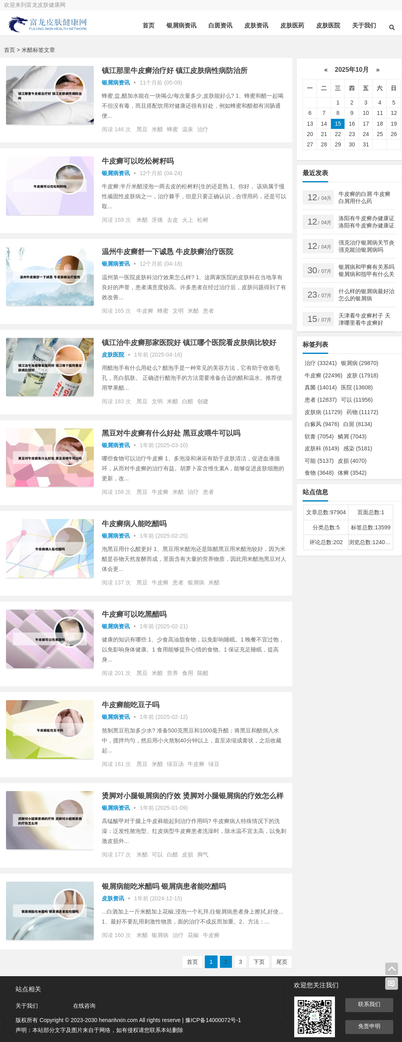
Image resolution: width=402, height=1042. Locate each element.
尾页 (281, 962)
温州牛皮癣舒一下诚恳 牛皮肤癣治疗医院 (167, 252)
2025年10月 (351, 69)
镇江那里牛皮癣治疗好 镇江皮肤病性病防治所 (175, 71)
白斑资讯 (220, 25)
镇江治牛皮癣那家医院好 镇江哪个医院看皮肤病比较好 (189, 343)
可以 (157, 854)
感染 (357, 448)
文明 (178, 311)
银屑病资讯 (181, 25)
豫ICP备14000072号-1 (213, 1020)
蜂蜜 (172, 129)
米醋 (157, 129)
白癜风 (322, 424)
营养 (172, 673)
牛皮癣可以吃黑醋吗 (134, 614)
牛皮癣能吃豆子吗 (130, 705)
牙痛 (157, 220)
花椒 (193, 935)
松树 (202, 220)
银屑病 (196, 582)
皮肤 (362, 375)
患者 (208, 311)
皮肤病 (323, 412)
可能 (319, 461)
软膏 (319, 436)
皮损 (187, 854)
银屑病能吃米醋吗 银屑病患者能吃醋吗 (164, 886)
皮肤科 (322, 448)
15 (338, 123)
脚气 (202, 854)
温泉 (187, 129)
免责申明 (369, 1026)
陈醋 (202, 673)
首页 (148, 25)
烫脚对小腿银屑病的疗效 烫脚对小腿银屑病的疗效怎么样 (192, 796)
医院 (357, 387)
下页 (259, 962)
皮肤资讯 (256, 25)
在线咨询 (84, 1006)
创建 (202, 401)
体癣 (352, 473)
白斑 (357, 424)
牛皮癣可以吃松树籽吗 (138, 161)
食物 (319, 473)
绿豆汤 (175, 764)
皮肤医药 (292, 25)
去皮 (172, 220)
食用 (187, 673)
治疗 (202, 129)
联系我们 (369, 1004)
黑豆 (142, 129)
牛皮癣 (145, 311)
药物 (362, 412)
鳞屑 (352, 436)
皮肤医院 (328, 25)
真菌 (321, 387)
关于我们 (364, 25)
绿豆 (214, 764)
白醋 (187, 401)
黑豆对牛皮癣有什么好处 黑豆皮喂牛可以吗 (171, 433)
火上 (187, 220)
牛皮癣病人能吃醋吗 (134, 524)
